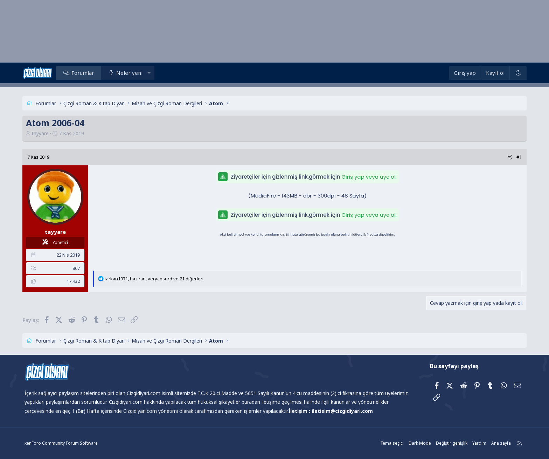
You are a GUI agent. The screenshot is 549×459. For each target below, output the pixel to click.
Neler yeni (130, 72)
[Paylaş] (509, 157)
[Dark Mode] (517, 73)
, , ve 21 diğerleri (154, 278)
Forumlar (82, 72)
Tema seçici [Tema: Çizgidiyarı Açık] (392, 443)
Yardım (479, 443)
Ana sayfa (501, 443)
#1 (518, 157)
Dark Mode (420, 443)
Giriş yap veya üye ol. (368, 176)
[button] (149, 72)
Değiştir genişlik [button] (451, 443)
